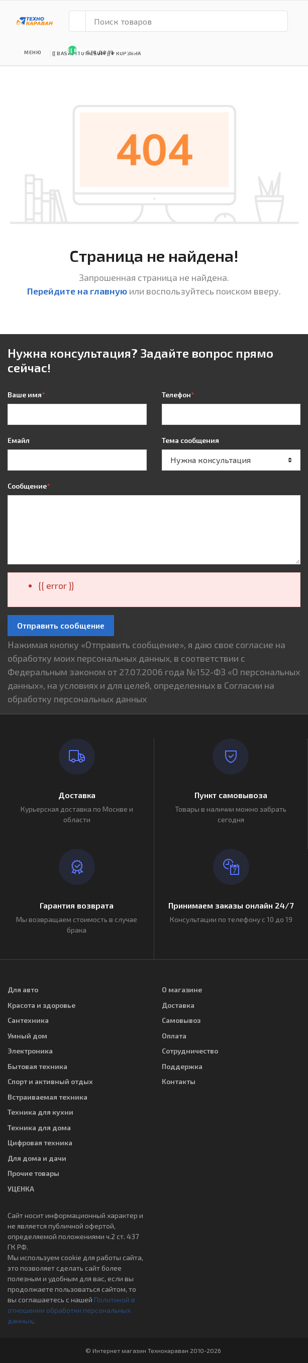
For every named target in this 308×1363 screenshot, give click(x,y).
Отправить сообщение (61, 625)
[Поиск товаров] (186, 21)
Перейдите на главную (77, 290)
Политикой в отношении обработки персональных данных (71, 1310)
